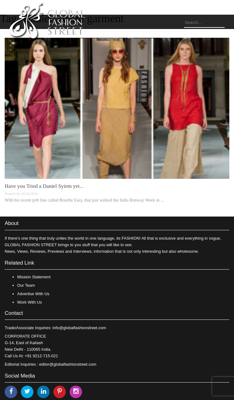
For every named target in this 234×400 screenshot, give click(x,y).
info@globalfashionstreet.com (79, 327)
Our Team (26, 285)
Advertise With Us (33, 293)
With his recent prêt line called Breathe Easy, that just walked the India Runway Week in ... (84, 200)
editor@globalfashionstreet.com (67, 364)
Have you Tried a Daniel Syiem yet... (44, 186)
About (11, 223)
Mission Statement (34, 277)
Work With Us (29, 302)
